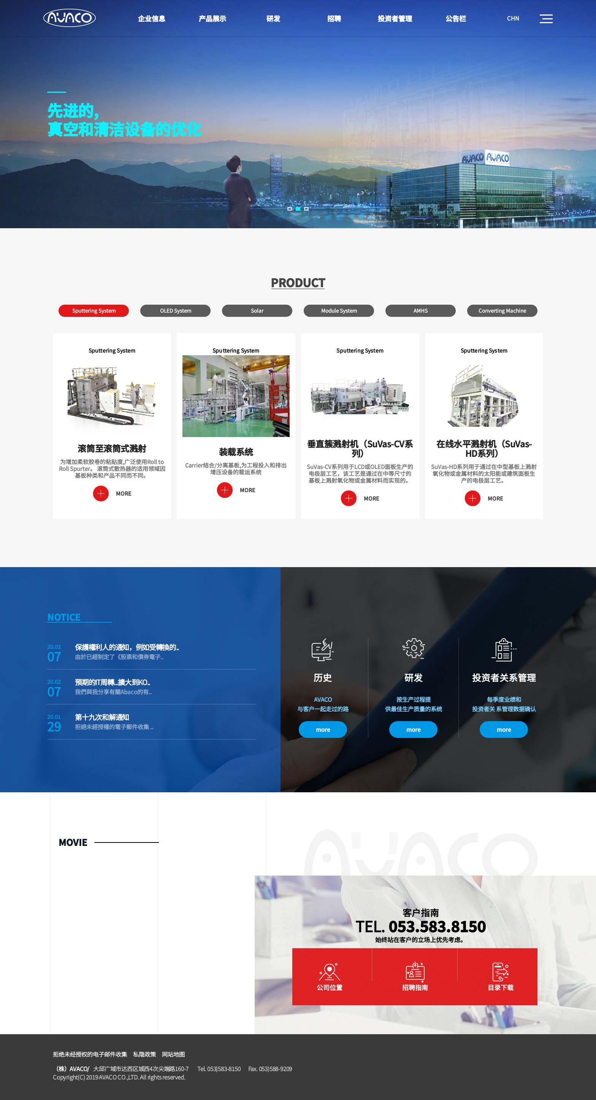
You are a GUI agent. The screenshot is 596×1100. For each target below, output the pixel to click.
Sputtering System (94, 310)
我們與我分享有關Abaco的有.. (113, 691)
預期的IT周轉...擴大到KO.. (112, 682)
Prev (14, 122)
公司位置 (329, 987)
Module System (339, 310)
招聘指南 (415, 987)
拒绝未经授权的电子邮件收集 (90, 1054)
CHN (513, 18)
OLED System (175, 310)
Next (582, 122)
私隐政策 (144, 1054)
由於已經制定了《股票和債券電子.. (119, 656)
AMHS (421, 310)
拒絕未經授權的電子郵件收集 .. (114, 726)
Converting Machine (502, 310)
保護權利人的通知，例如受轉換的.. (127, 647)
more (323, 729)
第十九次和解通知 (102, 717)
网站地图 (173, 1054)
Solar (257, 310)
